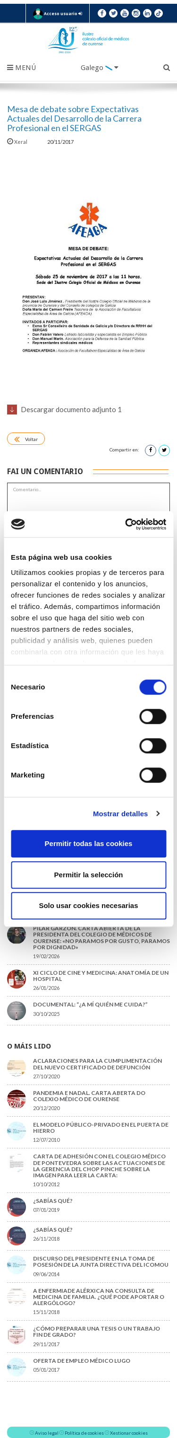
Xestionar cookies (129, 1433)
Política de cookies (84, 1433)
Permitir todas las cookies (89, 843)
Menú (21, 67)
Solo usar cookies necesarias (88, 905)
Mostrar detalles (120, 814)
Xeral (17, 142)
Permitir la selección (88, 875)
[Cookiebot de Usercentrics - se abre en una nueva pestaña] (126, 524)
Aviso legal (47, 1433)
